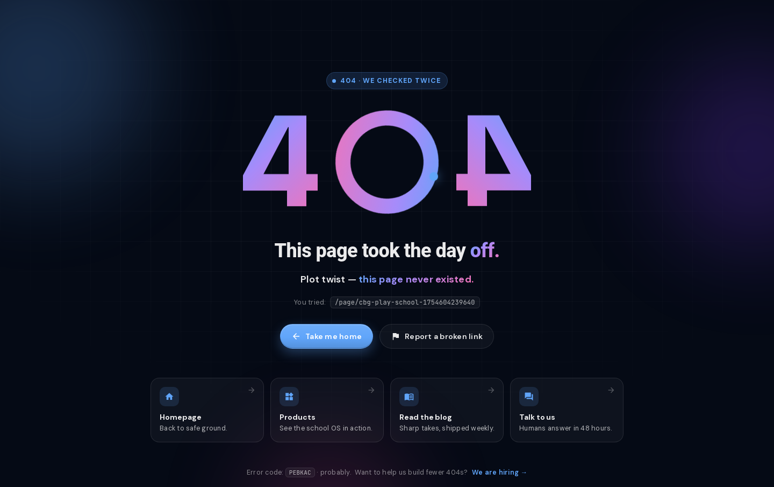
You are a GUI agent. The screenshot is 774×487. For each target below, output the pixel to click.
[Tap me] (387, 164)
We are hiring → (499, 472)
